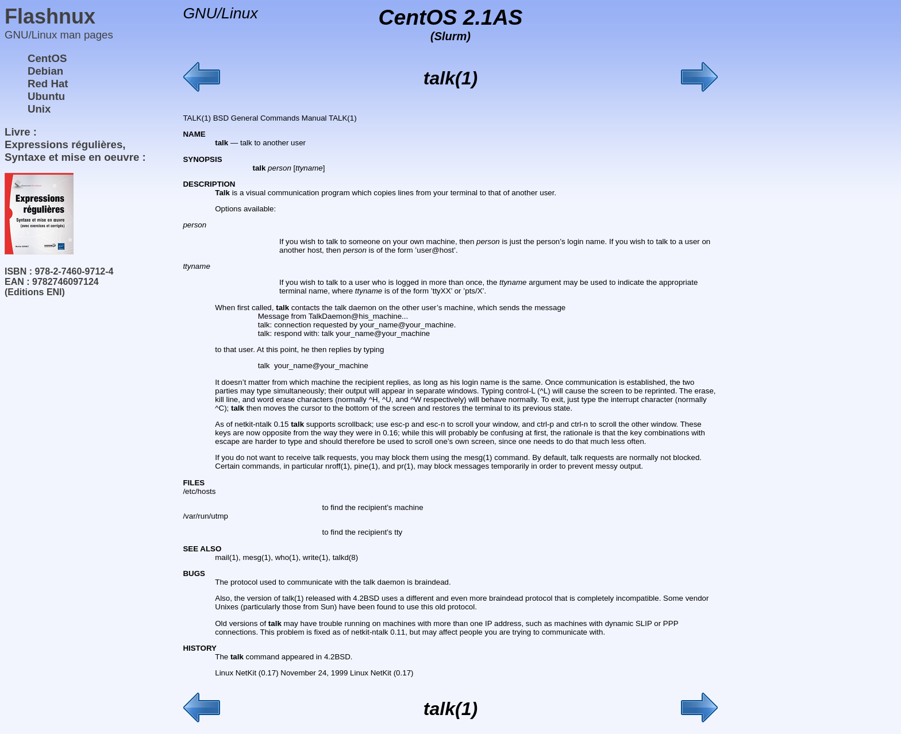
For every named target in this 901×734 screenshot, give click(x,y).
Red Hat (48, 84)
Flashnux (50, 16)
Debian (45, 71)
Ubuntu (46, 96)
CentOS (47, 58)
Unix (39, 109)
